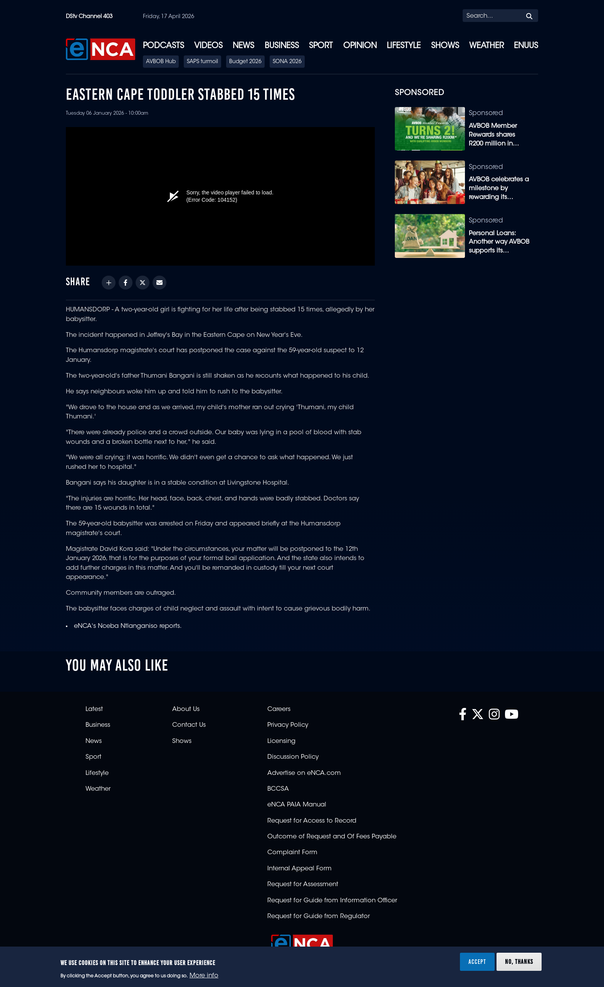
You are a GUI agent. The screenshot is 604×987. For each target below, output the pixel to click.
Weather (486, 46)
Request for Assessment (302, 885)
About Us (186, 709)
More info (204, 976)
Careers (278, 709)
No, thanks (519, 961)
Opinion (360, 46)
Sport (321, 46)
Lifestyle (404, 46)
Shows (445, 46)
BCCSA (278, 789)
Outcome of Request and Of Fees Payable (331, 837)
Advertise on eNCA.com (304, 773)
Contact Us (189, 725)
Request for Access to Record (311, 821)
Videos (208, 46)
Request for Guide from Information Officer (332, 901)
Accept (477, 961)
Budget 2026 (245, 62)
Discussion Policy (293, 757)
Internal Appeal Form (299, 869)
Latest (94, 709)
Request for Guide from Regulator (318, 916)
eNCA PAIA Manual (296, 805)
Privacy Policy (287, 725)
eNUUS (526, 46)
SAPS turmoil (202, 62)
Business (282, 46)
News (243, 46)
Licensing (281, 741)
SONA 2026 (287, 62)
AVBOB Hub (161, 62)
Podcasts (163, 46)
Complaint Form (292, 853)
